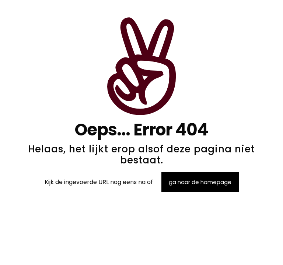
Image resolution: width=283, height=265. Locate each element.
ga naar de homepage (200, 182)
